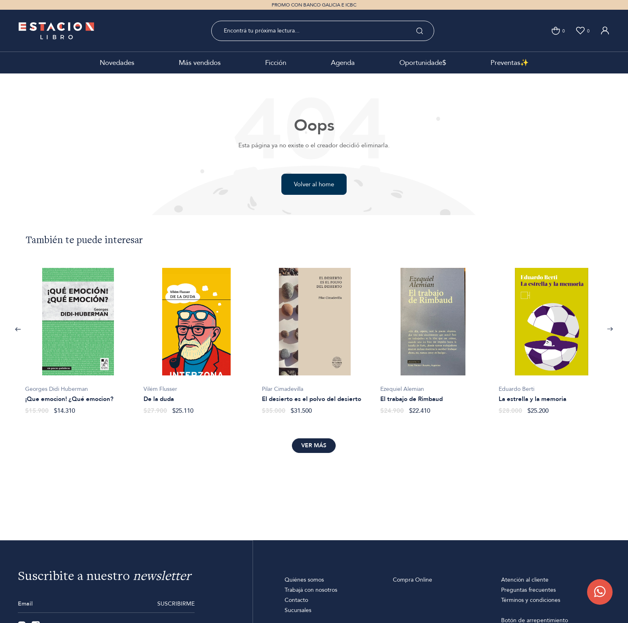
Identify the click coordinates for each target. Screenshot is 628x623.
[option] (78, 337)
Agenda (343, 62)
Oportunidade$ (422, 62)
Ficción (275, 62)
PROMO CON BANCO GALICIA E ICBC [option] (314, 5)
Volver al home (314, 184)
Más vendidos (200, 62)
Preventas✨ (510, 62)
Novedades (117, 62)
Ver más (313, 445)
